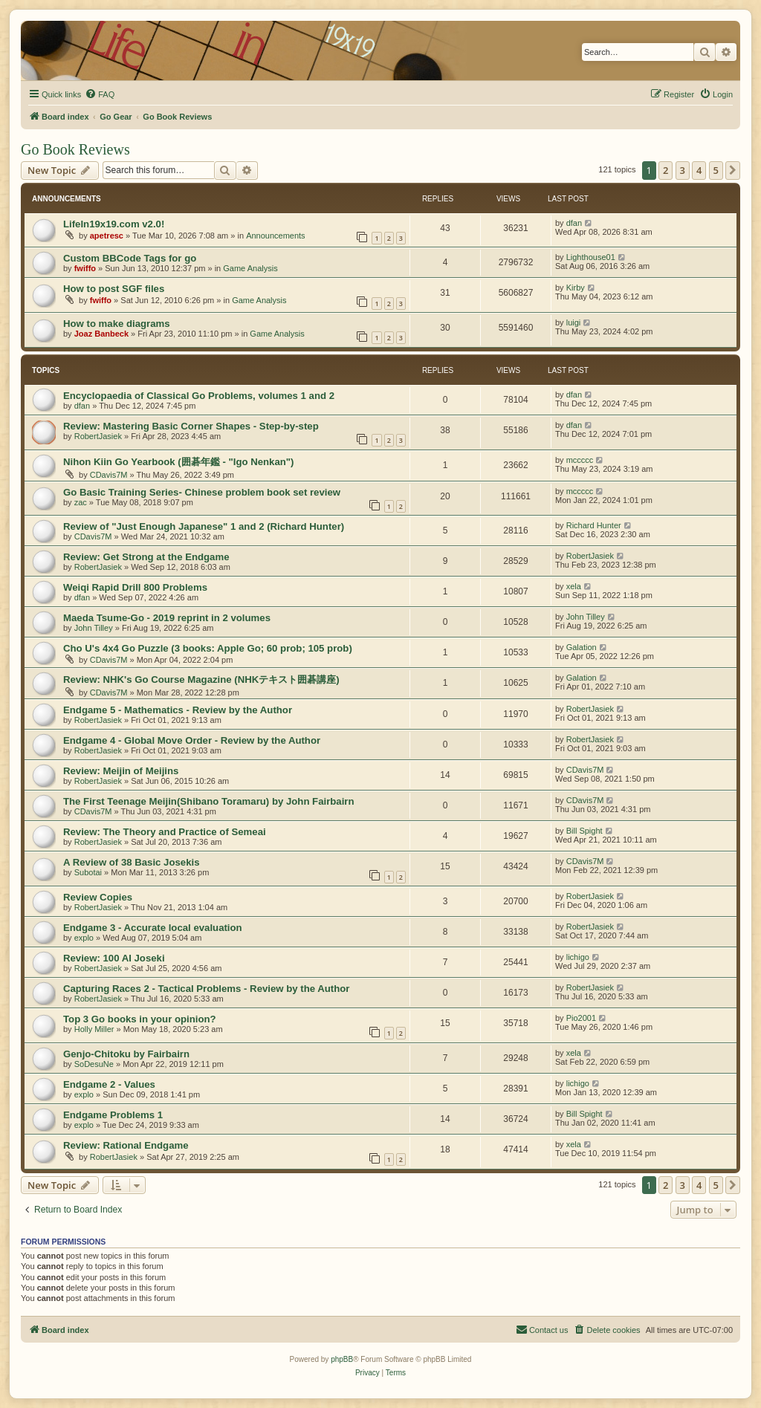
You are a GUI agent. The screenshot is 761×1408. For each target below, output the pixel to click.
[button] (732, 170)
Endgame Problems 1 (113, 1114)
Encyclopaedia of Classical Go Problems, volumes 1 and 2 (198, 395)
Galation (581, 647)
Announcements (275, 235)
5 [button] (716, 170)
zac (80, 502)
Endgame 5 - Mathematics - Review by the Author (177, 710)
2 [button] (665, 170)
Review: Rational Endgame (126, 1145)
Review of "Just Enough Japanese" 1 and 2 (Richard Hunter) (203, 526)
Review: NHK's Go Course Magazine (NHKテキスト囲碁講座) (201, 679)
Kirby (575, 287)
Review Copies (97, 897)
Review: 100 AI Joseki (114, 958)
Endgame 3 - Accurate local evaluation (152, 927)
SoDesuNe (94, 1064)
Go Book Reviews (75, 149)
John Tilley (93, 627)
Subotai (88, 872)
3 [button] (682, 170)
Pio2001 (581, 1017)
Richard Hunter (593, 525)
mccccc (580, 459)
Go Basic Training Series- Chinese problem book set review (201, 492)
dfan (574, 222)
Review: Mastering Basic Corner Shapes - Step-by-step (191, 426)
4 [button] (699, 170)
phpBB (342, 1359)
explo (84, 937)
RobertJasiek (98, 436)
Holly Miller (94, 1029)
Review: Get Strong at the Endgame (146, 556)
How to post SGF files (113, 288)
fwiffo (85, 268)
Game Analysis (250, 268)
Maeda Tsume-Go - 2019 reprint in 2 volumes (167, 617)
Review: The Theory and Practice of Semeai (164, 831)
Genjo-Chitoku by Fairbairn (126, 1054)
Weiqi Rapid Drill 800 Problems (135, 587)
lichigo (577, 957)
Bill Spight (584, 830)
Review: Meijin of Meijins (120, 770)
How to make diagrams (116, 323)
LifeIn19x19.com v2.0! (113, 224)
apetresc (106, 235)
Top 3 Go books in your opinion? (139, 1019)
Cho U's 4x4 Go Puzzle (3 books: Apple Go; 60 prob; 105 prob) (207, 648)
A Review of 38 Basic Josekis (131, 862)
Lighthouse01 (590, 257)
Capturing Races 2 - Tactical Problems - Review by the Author (206, 988)
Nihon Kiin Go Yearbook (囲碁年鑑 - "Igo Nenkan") (178, 461)
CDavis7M (109, 474)
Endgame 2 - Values (109, 1084)
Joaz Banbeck (101, 333)
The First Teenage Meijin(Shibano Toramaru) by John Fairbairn (208, 801)
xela (573, 586)
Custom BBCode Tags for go (129, 258)
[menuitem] (99, 94)
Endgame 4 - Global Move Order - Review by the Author (191, 740)
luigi (573, 322)
